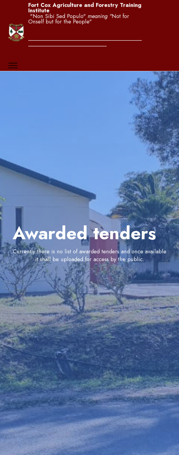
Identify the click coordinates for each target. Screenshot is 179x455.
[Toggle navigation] (13, 66)
